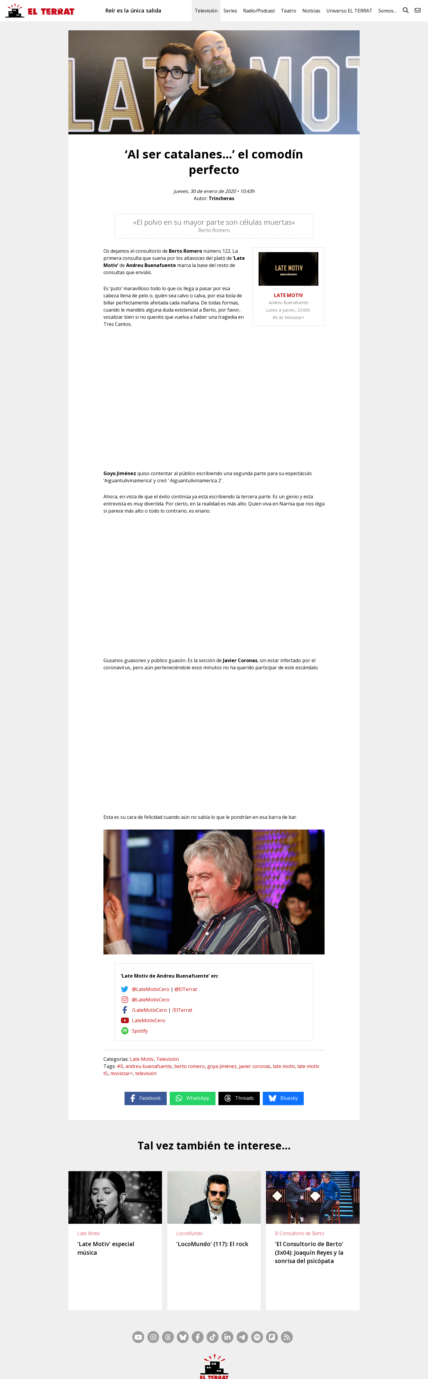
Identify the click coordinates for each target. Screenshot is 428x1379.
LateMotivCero (148, 1020)
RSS (241, 1361)
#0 (120, 1066)
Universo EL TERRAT (349, 10)
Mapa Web (224, 1361)
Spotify (140, 1031)
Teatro (288, 10)
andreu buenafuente (148, 1066)
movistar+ (121, 1073)
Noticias (311, 10)
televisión (146, 1073)
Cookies (310, 1369)
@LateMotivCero (150, 989)
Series (230, 10)
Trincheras (221, 198)
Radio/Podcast (259, 10)
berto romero (189, 1066)
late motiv (284, 1066)
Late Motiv (142, 1059)
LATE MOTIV (288, 295)
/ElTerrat (182, 1010)
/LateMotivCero (149, 1010)
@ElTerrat (185, 989)
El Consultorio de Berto (299, 1233)
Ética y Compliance (231, 1369)
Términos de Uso (267, 1369)
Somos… (387, 10)
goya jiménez (222, 1066)
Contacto (128, 1369)
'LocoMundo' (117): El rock (212, 1244)
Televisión (206, 10)
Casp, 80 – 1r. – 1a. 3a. (159, 1369)
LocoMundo (189, 1233)
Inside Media (260, 1361)
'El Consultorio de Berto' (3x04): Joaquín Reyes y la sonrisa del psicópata (309, 1252)
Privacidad (330, 1369)
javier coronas (254, 1066)
